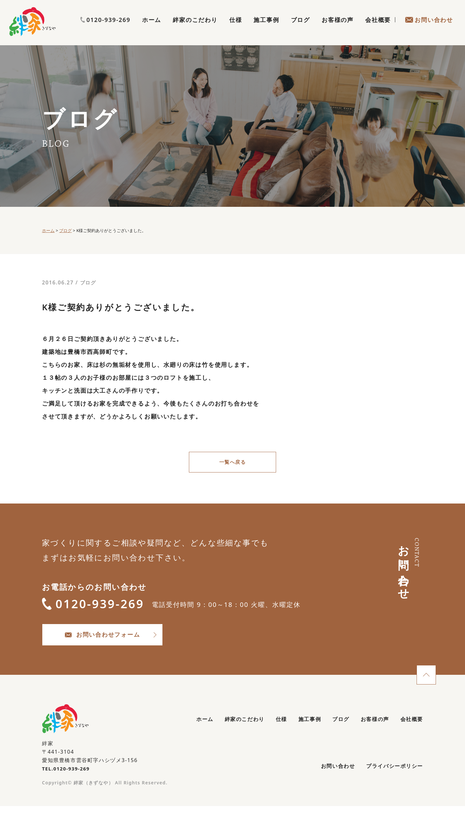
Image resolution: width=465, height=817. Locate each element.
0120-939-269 (428, 15)
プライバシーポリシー (391, 777)
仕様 (235, 28)
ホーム (151, 28)
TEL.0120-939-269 (67, 777)
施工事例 (266, 28)
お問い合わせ (429, 28)
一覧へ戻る (232, 463)
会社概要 (378, 28)
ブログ (300, 28)
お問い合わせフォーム (123, 641)
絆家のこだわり (195, 28)
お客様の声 (338, 28)
